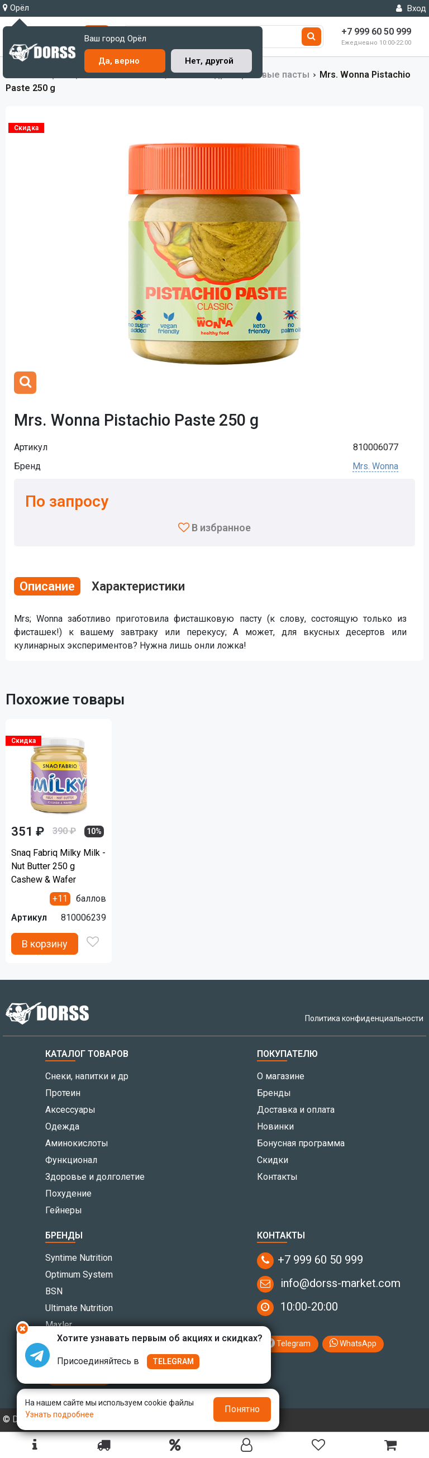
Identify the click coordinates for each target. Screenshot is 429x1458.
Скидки (272, 1160)
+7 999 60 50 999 (310, 1260)
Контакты (277, 1176)
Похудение (68, 1193)
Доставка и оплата (296, 1109)
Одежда (62, 1126)
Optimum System (79, 1274)
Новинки (275, 1126)
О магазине (280, 1076)
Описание (47, 586)
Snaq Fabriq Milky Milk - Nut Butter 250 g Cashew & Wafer (58, 866)
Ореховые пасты (272, 74)
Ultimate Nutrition (79, 1308)
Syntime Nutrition (78, 1257)
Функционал (71, 1160)
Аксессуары (70, 1109)
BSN (54, 1291)
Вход (411, 8)
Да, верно (119, 61)
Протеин (62, 1093)
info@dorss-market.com (329, 1284)
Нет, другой (209, 61)
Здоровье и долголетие (95, 1176)
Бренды (274, 1093)
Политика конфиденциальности (364, 1018)
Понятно (242, 1409)
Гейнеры (63, 1210)
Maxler (58, 1324)
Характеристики (138, 586)
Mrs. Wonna (375, 466)
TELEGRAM (173, 1361)
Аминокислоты (76, 1143)
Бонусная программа (301, 1143)
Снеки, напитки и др (86, 1076)
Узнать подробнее (59, 1414)
